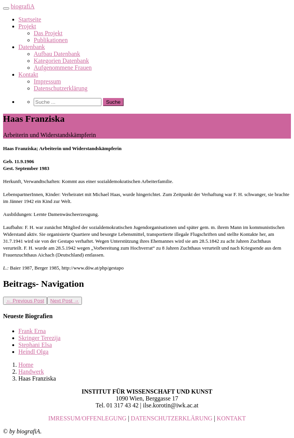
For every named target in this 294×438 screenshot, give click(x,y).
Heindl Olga (33, 351)
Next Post (64, 301)
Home (25, 364)
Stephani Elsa (35, 345)
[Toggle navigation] (6, 8)
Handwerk (31, 371)
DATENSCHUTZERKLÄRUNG (171, 418)
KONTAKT (231, 418)
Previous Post (25, 301)
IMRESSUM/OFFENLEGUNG (87, 418)
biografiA (22, 6)
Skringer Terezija (39, 338)
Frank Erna (32, 331)
